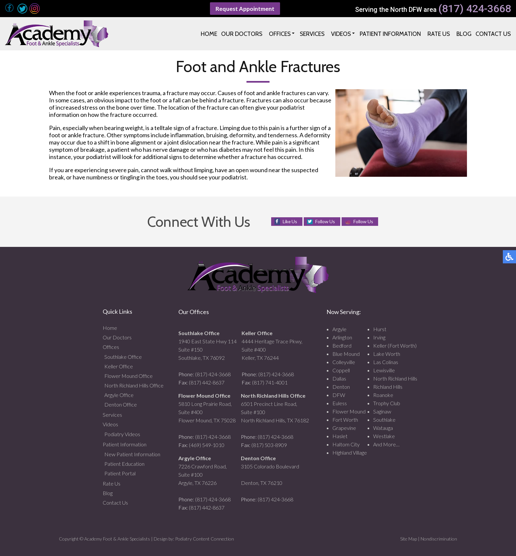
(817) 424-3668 (474, 8)
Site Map (408, 539)
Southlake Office (123, 357)
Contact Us (115, 502)
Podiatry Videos (122, 434)
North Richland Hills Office (134, 385)
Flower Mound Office (128, 376)
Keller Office (118, 366)
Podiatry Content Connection (204, 539)
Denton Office (120, 404)
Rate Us (111, 483)
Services (112, 414)
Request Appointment (245, 8)
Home (110, 328)
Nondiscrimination (439, 539)
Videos (110, 424)
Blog (108, 493)
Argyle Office (119, 395)
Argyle (339, 329)
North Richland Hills (395, 378)
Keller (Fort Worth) (395, 345)
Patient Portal (120, 473)
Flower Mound (349, 411)
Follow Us (325, 221)
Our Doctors (117, 337)
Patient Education (124, 464)
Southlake (384, 419)
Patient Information (124, 444)
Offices (111, 347)
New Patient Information (132, 454)
